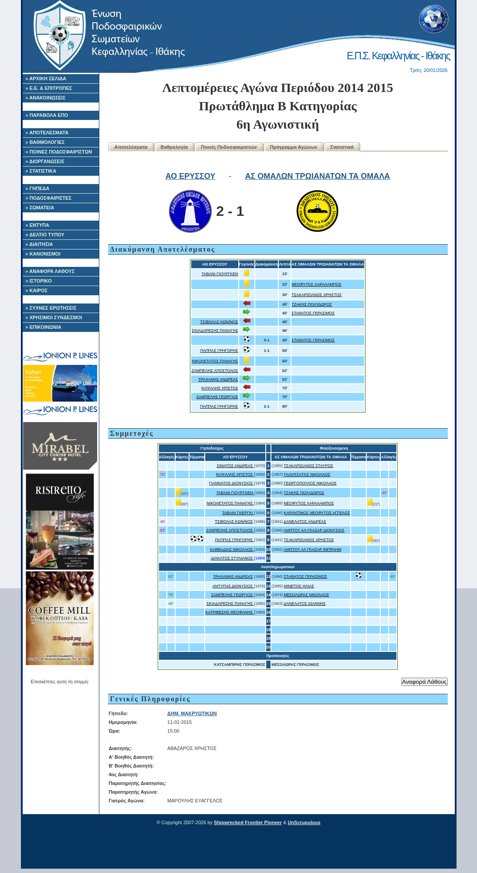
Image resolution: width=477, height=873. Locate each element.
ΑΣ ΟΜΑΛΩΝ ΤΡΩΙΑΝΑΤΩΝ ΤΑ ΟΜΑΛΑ (317, 176)
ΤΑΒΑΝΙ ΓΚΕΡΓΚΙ (238, 513)
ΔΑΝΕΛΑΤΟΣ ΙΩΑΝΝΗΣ (305, 603)
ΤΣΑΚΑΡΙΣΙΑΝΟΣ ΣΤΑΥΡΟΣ (308, 466)
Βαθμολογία (174, 147)
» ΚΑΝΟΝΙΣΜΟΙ (43, 253)
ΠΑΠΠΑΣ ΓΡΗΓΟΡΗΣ (219, 350)
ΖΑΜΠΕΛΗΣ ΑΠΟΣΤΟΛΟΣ (214, 370)
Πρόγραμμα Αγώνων (294, 147)
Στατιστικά (342, 147)
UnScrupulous (304, 822)
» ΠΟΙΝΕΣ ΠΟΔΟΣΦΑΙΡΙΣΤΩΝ (59, 151)
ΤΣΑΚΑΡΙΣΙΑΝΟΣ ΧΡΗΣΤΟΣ (316, 295)
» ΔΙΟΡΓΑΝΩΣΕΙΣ (45, 161)
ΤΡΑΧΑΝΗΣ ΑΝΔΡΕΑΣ (218, 379)
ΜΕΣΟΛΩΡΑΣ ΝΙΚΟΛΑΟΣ (306, 595)
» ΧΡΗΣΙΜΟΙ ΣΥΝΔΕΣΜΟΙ (54, 317)
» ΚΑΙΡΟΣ (37, 290)
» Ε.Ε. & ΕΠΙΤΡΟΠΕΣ (49, 88)
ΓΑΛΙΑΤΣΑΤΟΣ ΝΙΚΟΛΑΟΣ (307, 474)
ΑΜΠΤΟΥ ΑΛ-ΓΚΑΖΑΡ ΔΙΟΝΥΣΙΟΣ (314, 530)
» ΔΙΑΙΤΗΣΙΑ (39, 244)
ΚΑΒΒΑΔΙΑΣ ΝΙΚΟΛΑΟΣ (232, 549)
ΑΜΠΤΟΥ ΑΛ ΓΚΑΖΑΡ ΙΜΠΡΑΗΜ (313, 549)
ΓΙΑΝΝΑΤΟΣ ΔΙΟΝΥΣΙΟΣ (231, 483)
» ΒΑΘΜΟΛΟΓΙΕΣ (45, 142)
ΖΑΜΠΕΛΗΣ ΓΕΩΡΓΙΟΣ (217, 397)
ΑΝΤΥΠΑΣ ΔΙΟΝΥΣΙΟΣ (233, 586)
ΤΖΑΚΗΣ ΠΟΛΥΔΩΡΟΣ (311, 304)
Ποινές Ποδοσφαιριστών (229, 147)
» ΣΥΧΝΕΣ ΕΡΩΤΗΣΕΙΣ (51, 307)
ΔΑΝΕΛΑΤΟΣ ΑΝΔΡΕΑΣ (305, 521)
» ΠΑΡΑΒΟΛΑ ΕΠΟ (47, 115)
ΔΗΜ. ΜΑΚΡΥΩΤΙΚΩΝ (192, 713)
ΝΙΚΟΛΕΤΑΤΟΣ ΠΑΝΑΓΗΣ (215, 361)
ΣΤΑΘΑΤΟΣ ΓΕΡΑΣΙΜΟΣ (313, 313)
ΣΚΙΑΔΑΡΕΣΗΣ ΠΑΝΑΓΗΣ (215, 330)
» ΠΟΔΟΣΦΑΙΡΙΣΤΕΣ (49, 198)
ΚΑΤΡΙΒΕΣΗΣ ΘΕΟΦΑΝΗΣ (229, 612)
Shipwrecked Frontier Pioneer (248, 822)
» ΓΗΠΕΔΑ (38, 188)
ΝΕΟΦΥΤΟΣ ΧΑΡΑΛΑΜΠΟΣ (316, 284)
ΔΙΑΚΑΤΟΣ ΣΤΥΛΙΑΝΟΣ (232, 558)
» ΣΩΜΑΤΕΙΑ (40, 207)
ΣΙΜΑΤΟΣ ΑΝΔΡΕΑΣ (235, 466)
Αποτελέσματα (131, 147)
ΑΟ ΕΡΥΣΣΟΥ (191, 176)
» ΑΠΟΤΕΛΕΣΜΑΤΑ (47, 132)
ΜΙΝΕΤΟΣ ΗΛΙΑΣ (299, 586)
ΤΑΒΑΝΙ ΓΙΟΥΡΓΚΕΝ (220, 274)
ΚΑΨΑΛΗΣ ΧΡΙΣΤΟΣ (220, 388)
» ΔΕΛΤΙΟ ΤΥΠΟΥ (45, 234)
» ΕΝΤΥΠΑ (37, 225)
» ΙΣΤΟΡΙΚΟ (39, 280)
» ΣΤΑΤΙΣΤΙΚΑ (41, 171)
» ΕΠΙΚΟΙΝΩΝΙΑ (43, 327)
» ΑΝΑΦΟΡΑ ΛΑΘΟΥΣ (50, 271)
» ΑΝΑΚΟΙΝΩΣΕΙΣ (46, 97)
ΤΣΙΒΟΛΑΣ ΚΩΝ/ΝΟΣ (219, 322)
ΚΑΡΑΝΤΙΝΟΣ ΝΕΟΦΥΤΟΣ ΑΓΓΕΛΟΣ (317, 513)
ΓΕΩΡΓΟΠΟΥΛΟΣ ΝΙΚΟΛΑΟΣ (310, 483)
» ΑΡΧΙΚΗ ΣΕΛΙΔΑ (46, 78)
